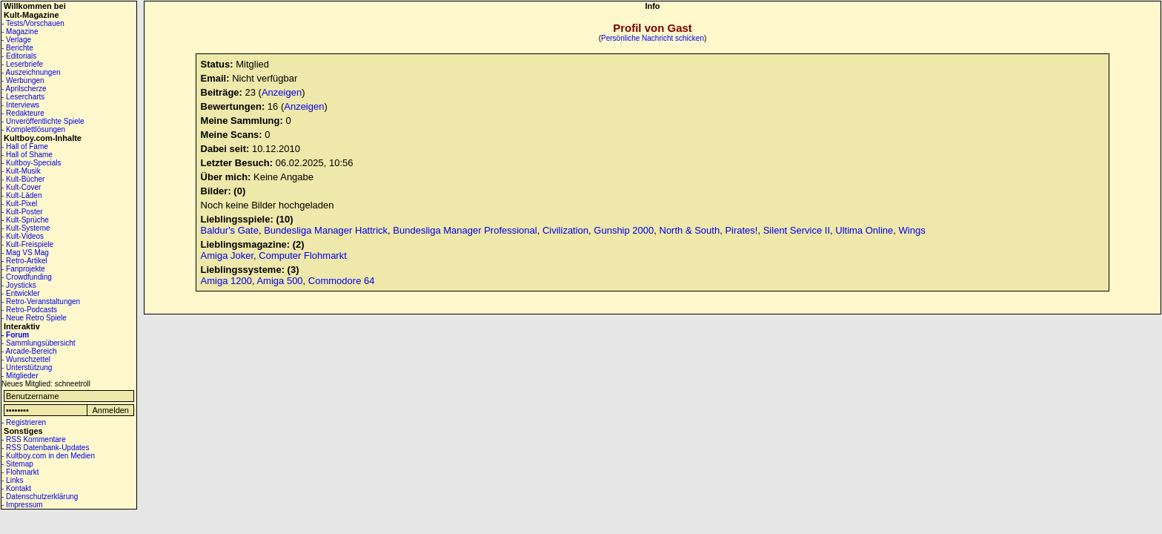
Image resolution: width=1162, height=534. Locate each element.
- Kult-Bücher (22, 179)
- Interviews (20, 105)
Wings (912, 230)
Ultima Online (864, 230)
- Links (12, 480)
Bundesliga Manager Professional (465, 230)
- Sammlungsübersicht (38, 343)
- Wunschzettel (25, 359)
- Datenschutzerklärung (39, 496)
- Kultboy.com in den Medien (48, 456)
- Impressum (22, 505)
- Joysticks (18, 285)
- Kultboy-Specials (31, 163)
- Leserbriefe (22, 64)
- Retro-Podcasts (29, 310)
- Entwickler (20, 293)
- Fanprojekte (23, 269)
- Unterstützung (26, 367)
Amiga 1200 (226, 280)
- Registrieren (23, 422)
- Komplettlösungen (33, 129)
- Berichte (17, 48)
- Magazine (19, 31)
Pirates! (741, 230)
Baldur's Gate (230, 230)
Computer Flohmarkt (302, 255)
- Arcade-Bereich (28, 351)
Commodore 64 (341, 280)
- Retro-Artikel (24, 261)
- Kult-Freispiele (27, 244)
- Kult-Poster (22, 212)
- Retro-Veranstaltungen (40, 301)
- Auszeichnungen (31, 72)
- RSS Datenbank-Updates (45, 448)
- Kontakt (16, 488)
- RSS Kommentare (33, 439)
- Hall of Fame (24, 146)
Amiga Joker (227, 255)
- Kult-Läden (21, 195)
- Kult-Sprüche (25, 220)
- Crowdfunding (26, 277)
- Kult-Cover (21, 187)
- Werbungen (22, 80)
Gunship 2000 (624, 230)
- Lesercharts (22, 97)
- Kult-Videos (22, 236)
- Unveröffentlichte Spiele (42, 121)
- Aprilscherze (24, 89)
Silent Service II (796, 230)
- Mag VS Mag (25, 252)
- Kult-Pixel (19, 204)
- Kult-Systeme (25, 228)
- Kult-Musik (21, 171)
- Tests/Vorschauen (32, 23)
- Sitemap (17, 464)
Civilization (565, 230)
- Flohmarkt (20, 472)
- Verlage (16, 40)
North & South (690, 230)
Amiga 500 (279, 280)
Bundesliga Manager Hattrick (326, 230)
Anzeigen (282, 92)
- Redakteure (22, 113)
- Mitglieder (19, 376)
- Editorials (18, 56)
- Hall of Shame (27, 155)
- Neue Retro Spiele (34, 318)
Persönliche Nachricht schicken (652, 38)
